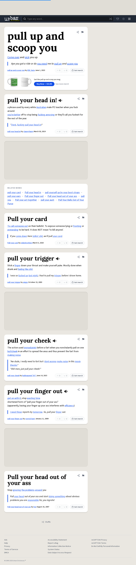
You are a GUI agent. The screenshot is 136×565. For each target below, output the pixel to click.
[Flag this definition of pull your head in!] (83, 99)
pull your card (14, 192)
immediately (30, 347)
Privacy (7, 546)
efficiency (69, 405)
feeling (21, 269)
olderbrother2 (26, 243)
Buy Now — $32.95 (44, 84)
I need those (16, 412)
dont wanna (50, 361)
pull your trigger (13, 282)
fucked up (23, 275)
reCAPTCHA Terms (98, 543)
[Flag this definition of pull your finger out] (83, 390)
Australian (41, 107)
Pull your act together (26, 200)
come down (21, 236)
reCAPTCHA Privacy (99, 540)
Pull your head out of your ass (62, 196)
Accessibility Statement (57, 540)
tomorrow (37, 412)
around (38, 490)
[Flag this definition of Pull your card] (83, 217)
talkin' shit (38, 236)
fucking (20, 124)
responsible (33, 500)
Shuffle (46, 522)
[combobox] (68, 19)
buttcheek (12, 351)
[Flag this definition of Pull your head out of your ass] (83, 475)
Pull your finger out (34, 196)
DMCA (6, 552)
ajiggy (25, 282)
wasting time (33, 398)
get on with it (14, 398)
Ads (5, 540)
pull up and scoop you (16, 70)
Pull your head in (33, 192)
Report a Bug (53, 543)
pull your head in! (14, 131)
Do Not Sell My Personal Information (105, 546)
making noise (14, 355)
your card (57, 236)
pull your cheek (13, 375)
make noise (62, 361)
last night (33, 275)
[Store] (117, 18)
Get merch (77, 70)
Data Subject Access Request (59, 552)
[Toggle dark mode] (123, 18)
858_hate (31, 70)
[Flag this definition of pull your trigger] (83, 257)
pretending (12, 229)
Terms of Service (11, 549)
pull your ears (14, 196)
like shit (29, 269)
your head (19, 496)
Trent (13, 124)
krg (35, 507)
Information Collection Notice (59, 546)
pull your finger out (15, 418)
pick (27, 57)
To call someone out (17, 226)
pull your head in (33, 124)
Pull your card (12, 243)
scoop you (72, 64)
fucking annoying (46, 114)
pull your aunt (47, 200)
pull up (58, 64)
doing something (57, 496)
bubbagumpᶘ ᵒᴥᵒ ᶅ (29, 375)
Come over (13, 57)
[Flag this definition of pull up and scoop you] (82, 32)
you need (42, 64)
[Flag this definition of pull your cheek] (83, 339)
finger (17, 265)
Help (6, 543)
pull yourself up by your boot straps (62, 192)
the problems (28, 490)
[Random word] (110, 18)
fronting (77, 226)
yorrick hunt (30, 418)
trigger (57, 275)
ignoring (17, 490)
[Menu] (129, 18)
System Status (54, 549)
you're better (13, 114)
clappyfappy (28, 131)
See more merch (62, 84)
